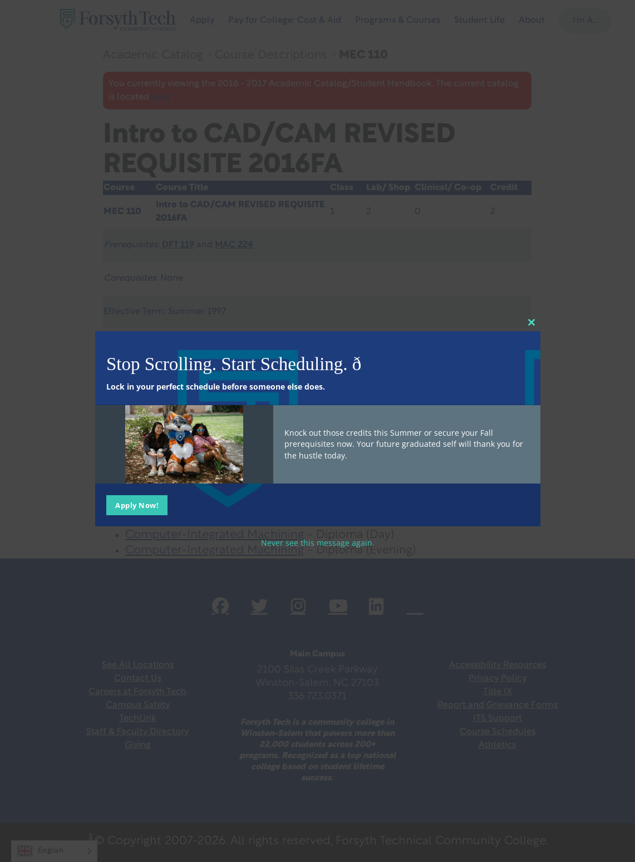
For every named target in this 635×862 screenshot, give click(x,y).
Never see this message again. (318, 542)
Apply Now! (137, 505)
